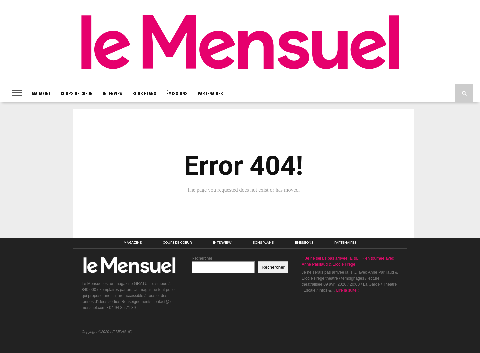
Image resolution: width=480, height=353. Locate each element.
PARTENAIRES (210, 93)
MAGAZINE (41, 93)
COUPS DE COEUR (77, 93)
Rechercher (202, 258)
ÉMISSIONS (177, 93)
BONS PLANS (144, 93)
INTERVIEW (112, 93)
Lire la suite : (347, 290)
